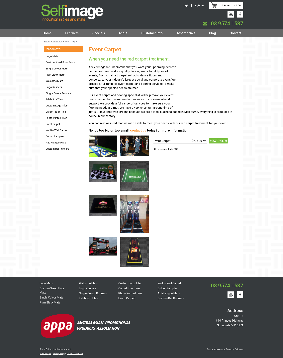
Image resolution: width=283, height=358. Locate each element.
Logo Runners (54, 87)
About (123, 33)
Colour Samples (55, 136)
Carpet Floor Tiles (56, 111)
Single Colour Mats (56, 68)
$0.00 (237, 5)
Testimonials (185, 33)
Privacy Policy (58, 354)
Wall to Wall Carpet (56, 130)
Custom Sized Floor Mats (60, 62)
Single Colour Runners (58, 93)
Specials (98, 33)
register (199, 5)
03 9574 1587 (227, 23)
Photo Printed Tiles (56, 117)
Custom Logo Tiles (56, 105)
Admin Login (45, 354)
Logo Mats (52, 56)
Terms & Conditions (75, 354)
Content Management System (219, 349)
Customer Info (152, 33)
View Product (218, 140)
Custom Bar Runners (57, 148)
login (186, 5)
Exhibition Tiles (54, 99)
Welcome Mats (54, 80)
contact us (138, 130)
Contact (235, 33)
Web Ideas (239, 349)
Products (72, 33)
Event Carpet (70, 41)
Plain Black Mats (55, 74)
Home (47, 33)
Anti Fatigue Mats (56, 142)
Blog (212, 33)
